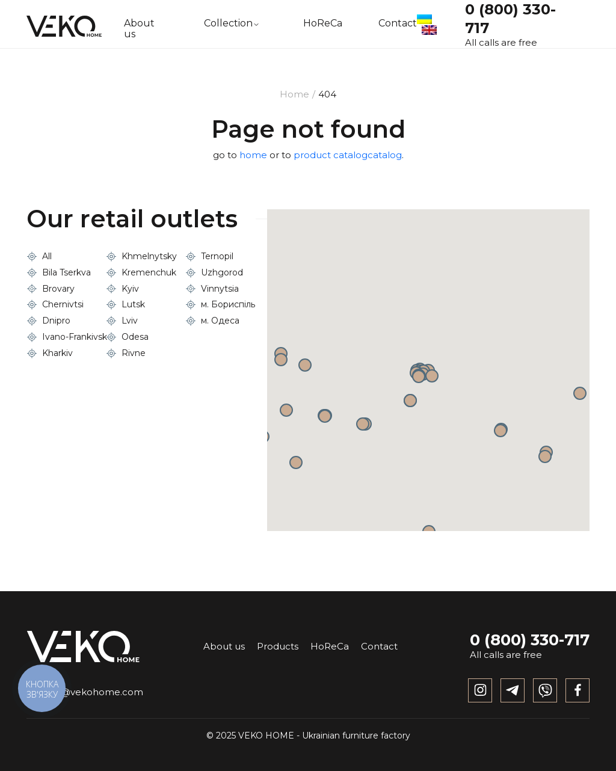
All (47, 256)
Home (294, 94)
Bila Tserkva (66, 272)
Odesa (135, 336)
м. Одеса (220, 320)
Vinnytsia (220, 288)
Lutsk (133, 304)
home (253, 155)
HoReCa (322, 23)
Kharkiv (57, 353)
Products (277, 646)
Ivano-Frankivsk (74, 336)
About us (139, 29)
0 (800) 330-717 (530, 640)
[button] (410, 400)
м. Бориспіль (228, 304)
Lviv (130, 320)
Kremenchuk (149, 272)
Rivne (134, 353)
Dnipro (56, 320)
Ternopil (217, 256)
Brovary (58, 288)
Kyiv (130, 288)
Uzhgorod (222, 272)
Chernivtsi (63, 304)
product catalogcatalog (348, 155)
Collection (228, 23)
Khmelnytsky (149, 256)
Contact (397, 23)
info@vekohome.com (84, 692)
